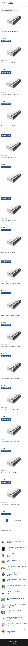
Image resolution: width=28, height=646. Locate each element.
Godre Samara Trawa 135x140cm (10, 283)
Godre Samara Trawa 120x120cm (10, 346)
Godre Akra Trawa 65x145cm (9, 157)
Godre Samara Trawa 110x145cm (10, 315)
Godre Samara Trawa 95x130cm (10, 378)
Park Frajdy (7, 3)
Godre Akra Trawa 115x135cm (9, 126)
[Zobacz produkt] (6, 41)
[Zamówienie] (10, 10)
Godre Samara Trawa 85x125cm (10, 504)
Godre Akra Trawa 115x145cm (9, 63)
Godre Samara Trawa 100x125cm (10, 410)
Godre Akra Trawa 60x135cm (9, 252)
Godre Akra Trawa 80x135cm (9, 189)
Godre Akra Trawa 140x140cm (9, 31)
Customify (14, 643)
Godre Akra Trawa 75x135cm (9, 220)
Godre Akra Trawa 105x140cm (9, 94)
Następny (18, 520)
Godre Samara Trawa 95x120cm (10, 473)
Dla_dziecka (4, 29)
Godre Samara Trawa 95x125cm (10, 441)
